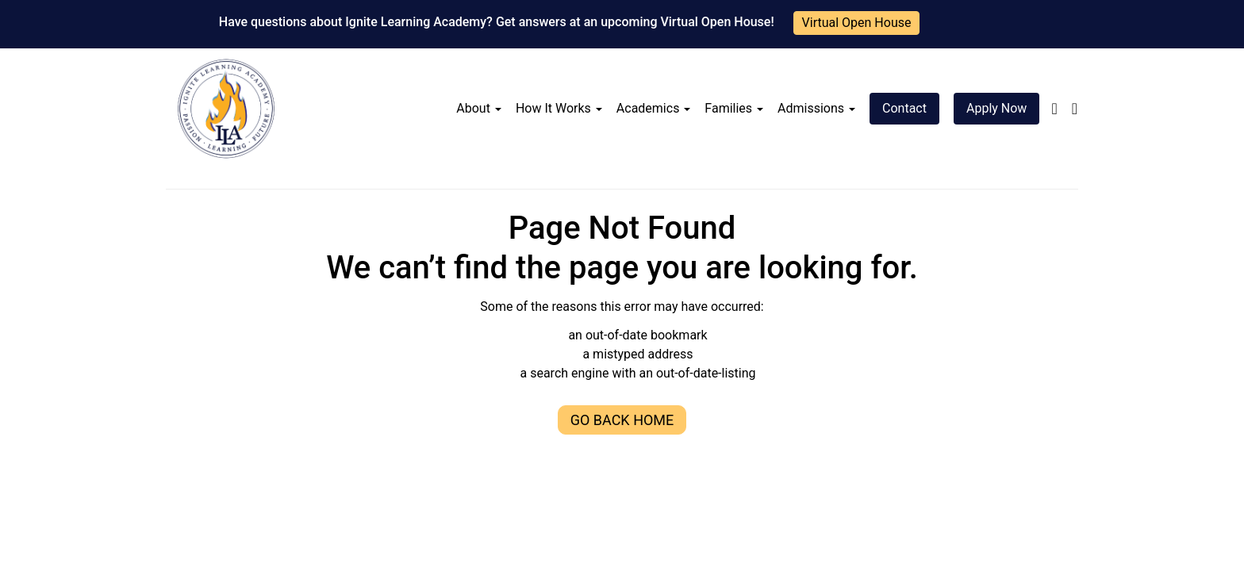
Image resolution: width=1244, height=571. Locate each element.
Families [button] (734, 108)
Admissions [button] (816, 108)
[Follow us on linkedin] (1074, 109)
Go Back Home (622, 420)
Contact (904, 108)
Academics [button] (653, 108)
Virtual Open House (857, 22)
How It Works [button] (559, 108)
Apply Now (996, 108)
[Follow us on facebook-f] (1054, 109)
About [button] (478, 108)
